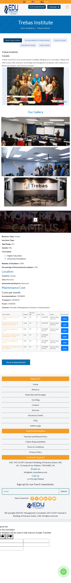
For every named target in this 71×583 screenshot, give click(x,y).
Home (35, 384)
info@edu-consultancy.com (35, 472)
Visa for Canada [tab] (60, 40)
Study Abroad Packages (35, 394)
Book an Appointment (16, 362)
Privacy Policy (35, 452)
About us (35, 389)
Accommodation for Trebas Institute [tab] (37, 40)
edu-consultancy (27, 28)
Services (35, 410)
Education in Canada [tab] (28, 45)
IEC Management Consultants (33, 513)
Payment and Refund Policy (35, 436)
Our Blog (36, 400)
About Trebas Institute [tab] (12, 40)
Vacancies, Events (35, 415)
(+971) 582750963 (35, 479)
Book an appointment (37, 7)
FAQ (35, 420)
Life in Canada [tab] (44, 45)
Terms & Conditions (35, 447)
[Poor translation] (9, 536)
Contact (35, 405)
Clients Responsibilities (35, 441)
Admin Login (35, 425)
